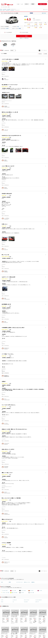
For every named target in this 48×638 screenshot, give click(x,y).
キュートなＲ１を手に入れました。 (9, 404)
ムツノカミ (6, 423)
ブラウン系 (31, 590)
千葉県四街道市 (6, 79)
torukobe (5, 106)
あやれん (5, 187)
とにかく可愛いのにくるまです (8, 166)
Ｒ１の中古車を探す (9, 32)
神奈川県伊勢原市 (6, 424)
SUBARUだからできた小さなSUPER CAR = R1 (11, 135)
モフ (5, 248)
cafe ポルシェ (6, 375)
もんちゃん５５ (6, 443)
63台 (18, 26)
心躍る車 (3, 381)
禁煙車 (10, 582)
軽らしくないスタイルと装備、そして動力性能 (11, 498)
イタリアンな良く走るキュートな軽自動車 (10, 59)
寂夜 (5, 78)
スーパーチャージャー (19, 582)
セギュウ (5, 492)
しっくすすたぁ (6, 218)
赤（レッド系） (14, 590)
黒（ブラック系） (23, 590)
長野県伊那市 (6, 130)
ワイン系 (40, 590)
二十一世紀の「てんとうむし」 (8, 354)
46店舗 (19, 28)
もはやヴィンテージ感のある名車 (8, 277)
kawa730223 (6, 466)
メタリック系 (32, 592)
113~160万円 (6, 26)
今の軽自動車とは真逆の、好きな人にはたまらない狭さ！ (13, 327)
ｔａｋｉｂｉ (6, 129)
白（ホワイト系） (5, 590)
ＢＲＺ (2, 601)
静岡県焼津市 (6, 444)
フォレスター (26, 601)
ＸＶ (13, 601)
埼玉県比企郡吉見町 (7, 299)
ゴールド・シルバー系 (6, 592)
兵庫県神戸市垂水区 (7, 107)
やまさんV (5, 513)
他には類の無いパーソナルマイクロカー (10, 84)
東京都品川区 (6, 537)
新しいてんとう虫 (5, 254)
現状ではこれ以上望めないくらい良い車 (10, 112)
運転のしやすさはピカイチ (7, 519)
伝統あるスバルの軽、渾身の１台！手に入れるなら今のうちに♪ (14, 429)
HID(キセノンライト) (27, 582)
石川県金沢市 (6, 467)
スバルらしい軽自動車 (6, 542)
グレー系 (22, 592)
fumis (5, 298)
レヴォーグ (37, 601)
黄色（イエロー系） (15, 592)
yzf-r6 (5, 321)
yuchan (5, 160)
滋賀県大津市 (6, 249)
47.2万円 (7, 28)
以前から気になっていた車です (8, 449)
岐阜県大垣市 (6, 322)
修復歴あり (33, 582)
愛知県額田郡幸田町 (7, 514)
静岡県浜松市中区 (6, 376)
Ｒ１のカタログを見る (24, 32)
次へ (44, 50)
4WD (2, 582)
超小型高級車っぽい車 (6, 304)
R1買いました (4, 224)
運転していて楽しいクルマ (7, 472)
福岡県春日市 (6, 188)
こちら (27, 38)
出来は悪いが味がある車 (7, 193)
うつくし (5, 536)
